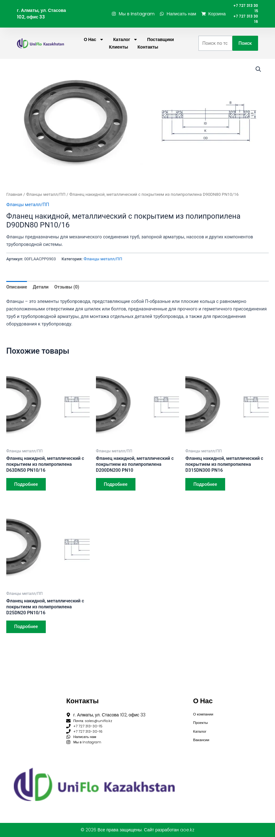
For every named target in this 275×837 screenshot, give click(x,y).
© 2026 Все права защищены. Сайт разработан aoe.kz (137, 830)
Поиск (245, 48)
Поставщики (160, 44)
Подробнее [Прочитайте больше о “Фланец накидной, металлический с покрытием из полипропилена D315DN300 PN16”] (206, 489)
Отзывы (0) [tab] (66, 292)
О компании (205, 708)
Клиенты (118, 52)
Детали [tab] (41, 292)
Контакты (148, 52)
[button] (258, 74)
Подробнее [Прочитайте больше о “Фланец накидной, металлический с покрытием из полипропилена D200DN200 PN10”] (117, 489)
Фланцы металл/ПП (46, 199)
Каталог (125, 44)
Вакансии (203, 737)
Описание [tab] (16, 292)
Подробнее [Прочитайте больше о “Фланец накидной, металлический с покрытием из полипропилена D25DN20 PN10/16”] (27, 633)
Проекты (202, 718)
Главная (14, 199)
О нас (94, 44)
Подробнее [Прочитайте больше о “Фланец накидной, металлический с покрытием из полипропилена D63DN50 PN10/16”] (27, 489)
